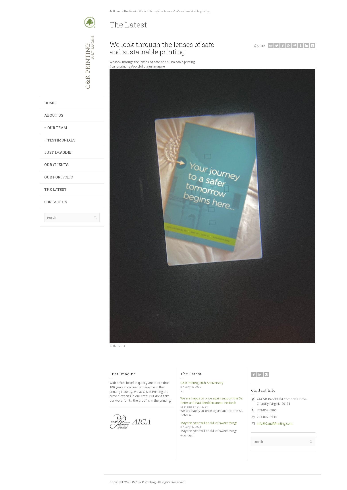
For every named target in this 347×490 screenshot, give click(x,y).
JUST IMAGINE (57, 152)
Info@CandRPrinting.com (275, 423)
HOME (49, 103)
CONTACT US (55, 201)
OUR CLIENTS (56, 164)
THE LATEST (55, 189)
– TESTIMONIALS (59, 140)
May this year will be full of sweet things (208, 423)
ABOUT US (53, 115)
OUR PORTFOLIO (58, 177)
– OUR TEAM (55, 127)
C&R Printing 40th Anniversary (201, 383)
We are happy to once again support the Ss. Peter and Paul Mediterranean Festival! (211, 400)
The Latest (119, 346)
